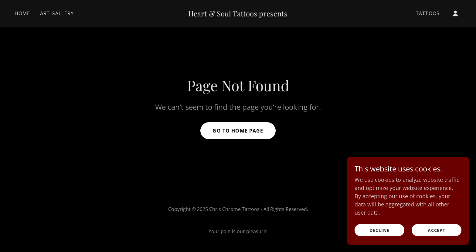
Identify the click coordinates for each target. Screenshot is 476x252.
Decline (379, 243)
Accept (437, 243)
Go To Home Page (237, 130)
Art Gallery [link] (57, 13)
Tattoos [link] (428, 13)
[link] (238, 14)
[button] (455, 13)
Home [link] (22, 13)
